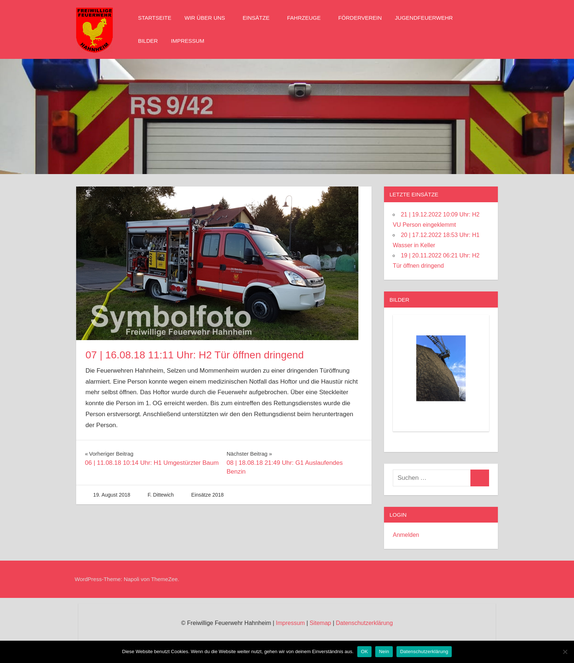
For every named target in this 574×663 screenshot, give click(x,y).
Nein (384, 651)
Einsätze (260, 18)
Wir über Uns (208, 18)
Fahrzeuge (307, 18)
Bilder (148, 41)
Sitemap (320, 623)
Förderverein (360, 18)
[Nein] (565, 651)
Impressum (187, 41)
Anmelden (406, 535)
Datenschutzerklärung (364, 623)
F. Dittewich (161, 495)
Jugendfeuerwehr (427, 18)
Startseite (154, 18)
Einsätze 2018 (207, 495)
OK (364, 651)
